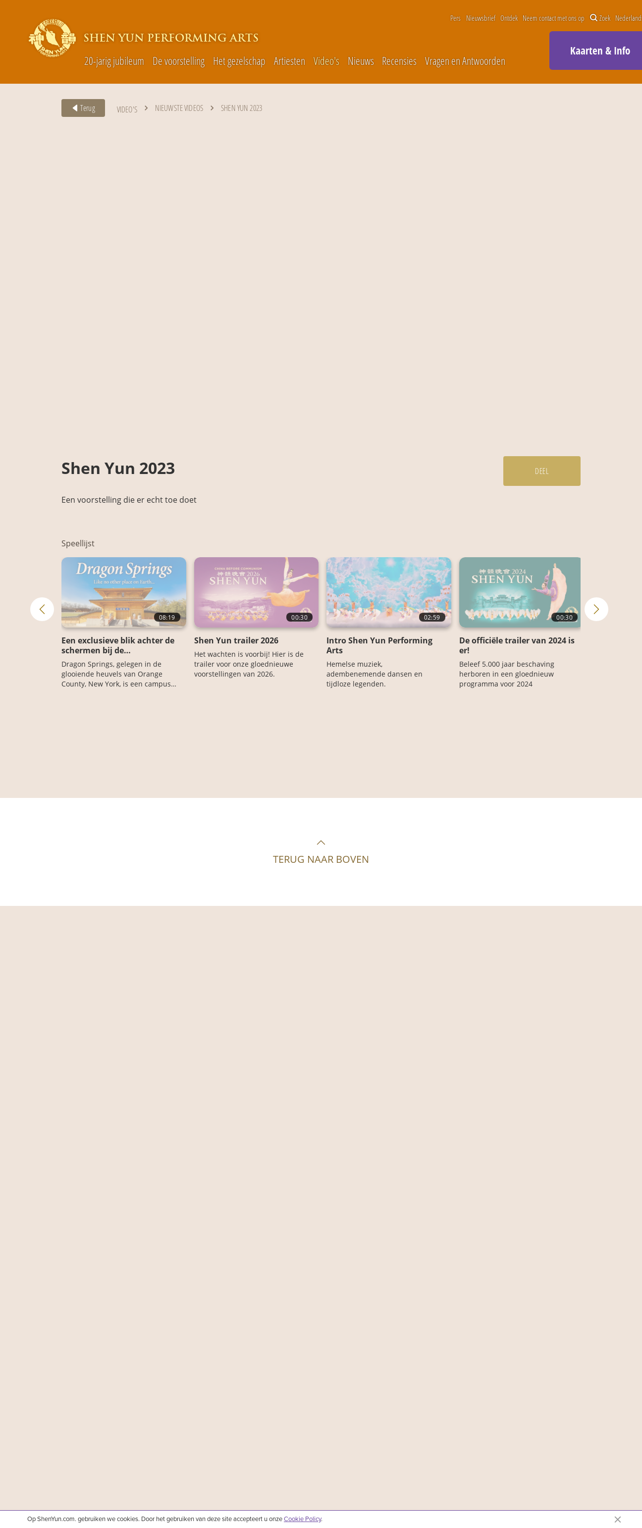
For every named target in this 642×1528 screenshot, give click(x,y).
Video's (326, 61)
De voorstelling (179, 61)
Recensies (399, 61)
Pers (455, 18)
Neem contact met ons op (554, 18)
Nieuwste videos (179, 108)
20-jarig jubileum (114, 61)
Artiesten (289, 61)
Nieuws (361, 61)
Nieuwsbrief (480, 18)
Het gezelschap (239, 61)
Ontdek (509, 18)
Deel (542, 471)
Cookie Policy (302, 1518)
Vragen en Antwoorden (465, 61)
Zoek (600, 18)
